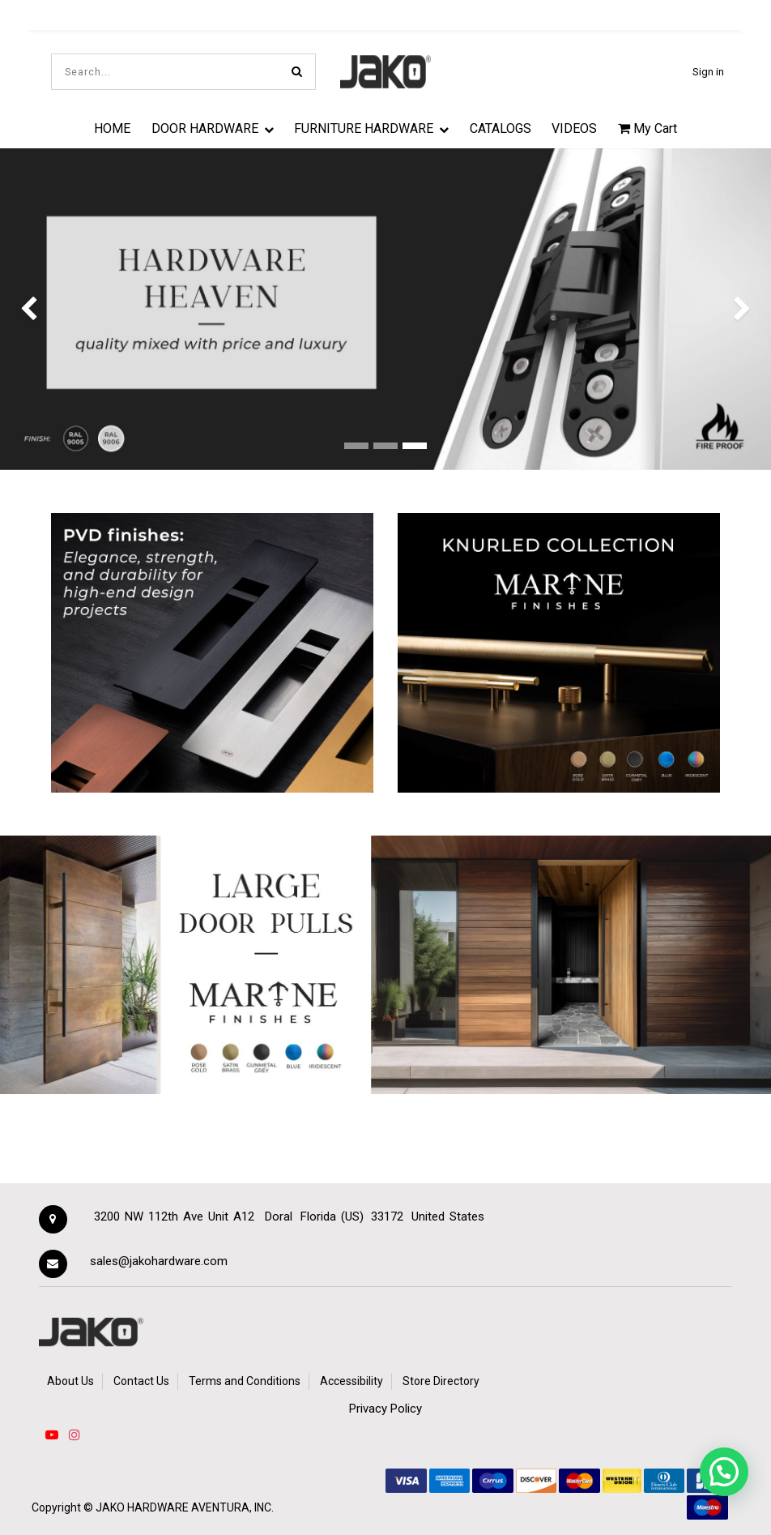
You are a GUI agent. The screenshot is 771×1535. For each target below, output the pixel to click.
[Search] (297, 71)
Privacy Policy (385, 1408)
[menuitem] (112, 128)
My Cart (647, 128)
